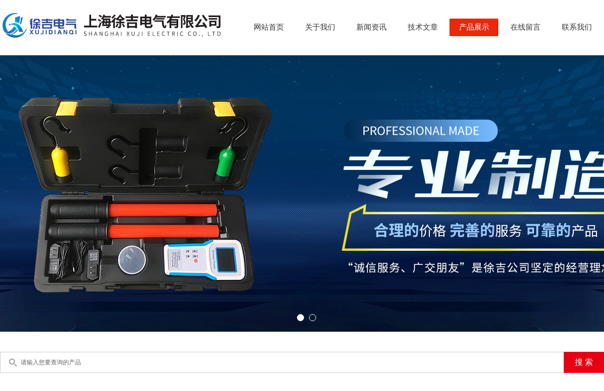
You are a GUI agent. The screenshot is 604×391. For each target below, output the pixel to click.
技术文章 (423, 27)
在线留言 (525, 27)
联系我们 (577, 27)
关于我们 (320, 27)
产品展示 (474, 27)
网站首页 (269, 27)
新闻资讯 (371, 27)
